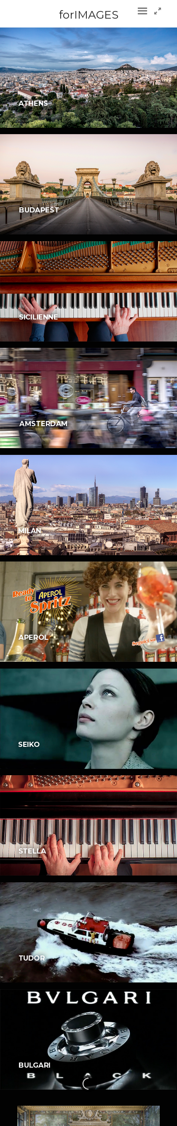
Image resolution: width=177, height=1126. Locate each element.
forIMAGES (88, 15)
